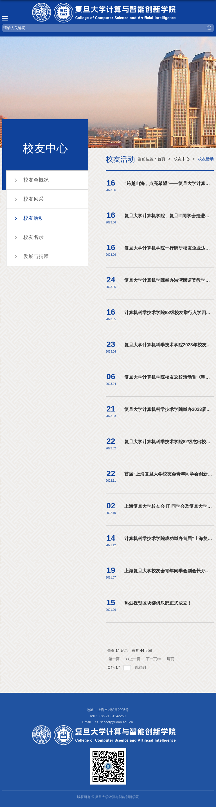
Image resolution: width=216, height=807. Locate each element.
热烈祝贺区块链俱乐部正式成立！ (158, 603)
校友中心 (182, 159)
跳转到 (141, 667)
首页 (161, 159)
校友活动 (206, 159)
